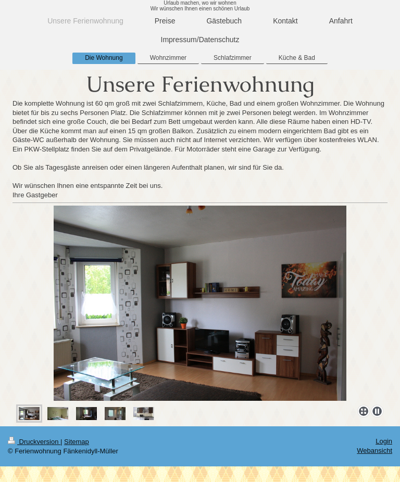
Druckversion (34, 442)
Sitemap (76, 442)
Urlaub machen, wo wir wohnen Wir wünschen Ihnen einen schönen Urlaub (200, 5)
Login (384, 441)
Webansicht (374, 450)
